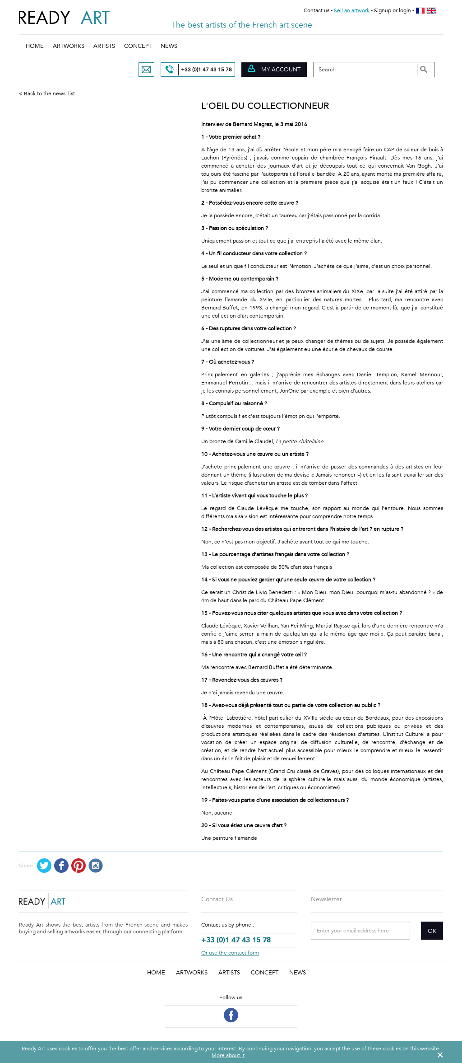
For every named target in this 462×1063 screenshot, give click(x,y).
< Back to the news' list (47, 93)
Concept (138, 46)
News (169, 46)
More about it (228, 1055)
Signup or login (392, 10)
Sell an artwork (352, 10)
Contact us (316, 10)
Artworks (68, 46)
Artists (104, 46)
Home (35, 46)
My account (274, 69)
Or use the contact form (230, 952)
